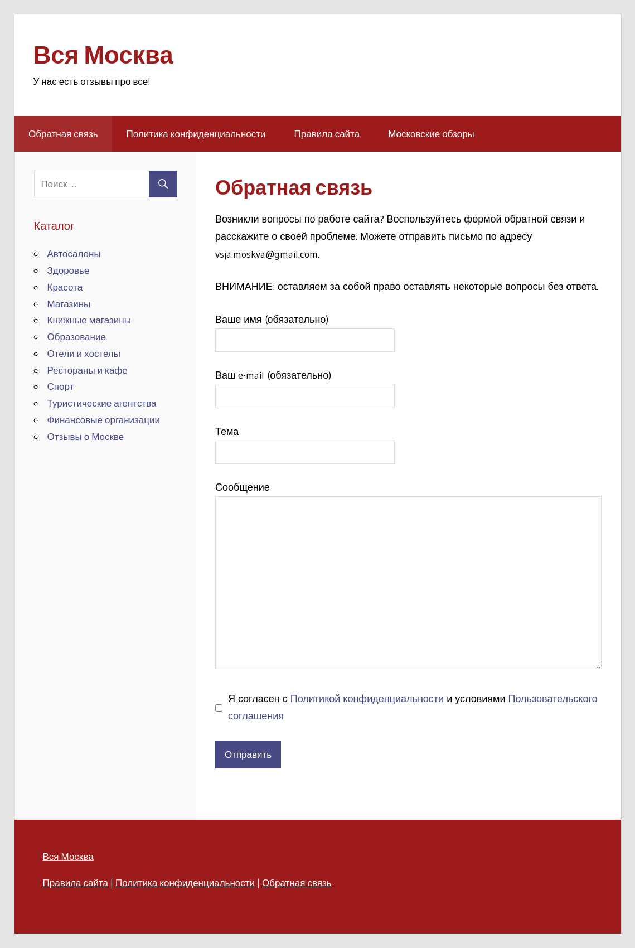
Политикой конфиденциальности (367, 699)
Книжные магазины (89, 320)
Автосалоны (74, 253)
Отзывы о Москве (85, 436)
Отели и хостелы (84, 353)
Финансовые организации (104, 419)
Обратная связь (63, 133)
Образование (76, 336)
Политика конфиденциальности (196, 133)
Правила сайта (327, 133)
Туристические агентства (102, 403)
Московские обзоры (431, 133)
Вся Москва (103, 55)
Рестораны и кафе (87, 370)
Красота (65, 287)
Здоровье (68, 270)
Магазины (69, 303)
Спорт (60, 386)
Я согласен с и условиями (413, 708)
